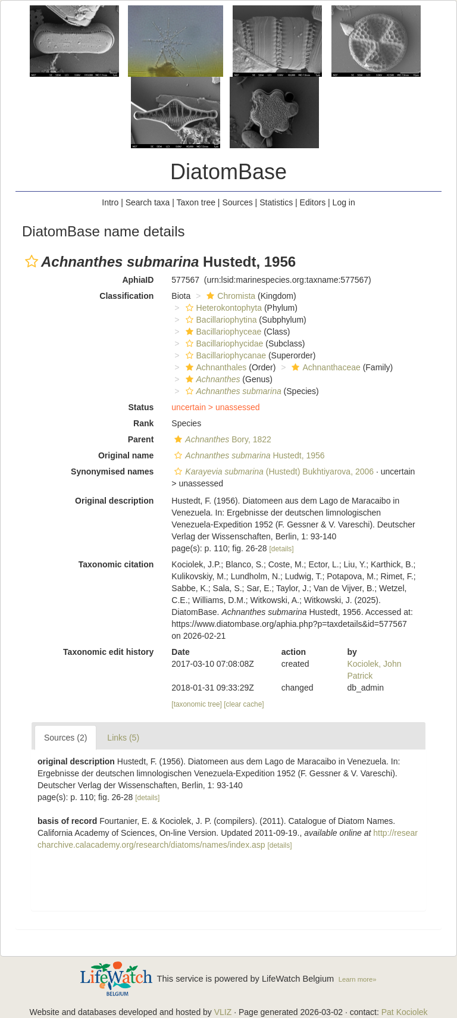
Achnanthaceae (324, 367)
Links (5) (123, 737)
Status (141, 407)
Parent (141, 439)
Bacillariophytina (220, 319)
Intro (110, 202)
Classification (126, 296)
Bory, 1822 (221, 439)
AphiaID (138, 280)
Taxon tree (196, 202)
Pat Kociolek (404, 1012)
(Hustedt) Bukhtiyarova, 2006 (272, 471)
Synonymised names (112, 471)
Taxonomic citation (116, 564)
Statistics (276, 202)
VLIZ (223, 1012)
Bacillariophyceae (222, 331)
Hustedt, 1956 (247, 455)
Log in (344, 202)
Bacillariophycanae (225, 355)
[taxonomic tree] (196, 704)
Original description (114, 500)
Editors (313, 202)
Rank (143, 423)
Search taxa (148, 202)
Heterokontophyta (222, 308)
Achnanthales (215, 367)
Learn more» (358, 979)
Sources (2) (65, 737)
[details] (282, 549)
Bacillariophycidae (223, 343)
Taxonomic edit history (108, 652)
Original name (126, 455)
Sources (237, 202)
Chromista (229, 296)
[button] (31, 261)
